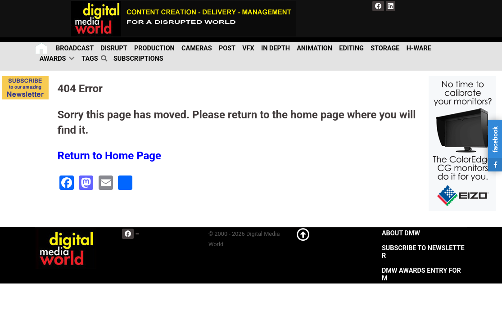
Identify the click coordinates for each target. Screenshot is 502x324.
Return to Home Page (110, 155)
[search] (106, 59)
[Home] (42, 48)
